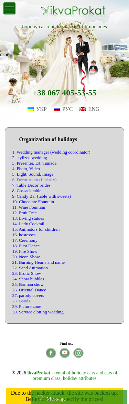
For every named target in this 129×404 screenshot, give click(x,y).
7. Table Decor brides (31, 185)
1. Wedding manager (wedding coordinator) (51, 152)
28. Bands (21, 300)
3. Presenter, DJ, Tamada (34, 163)
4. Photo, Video (26, 168)
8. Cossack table (26, 190)
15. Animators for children (36, 229)
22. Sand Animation (30, 267)
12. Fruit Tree (24, 212)
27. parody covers (28, 295)
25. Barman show (27, 284)
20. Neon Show (26, 256)
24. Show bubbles (28, 278)
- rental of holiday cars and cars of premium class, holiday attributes (72, 375)
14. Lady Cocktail (28, 223)
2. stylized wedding (29, 157)
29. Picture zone (26, 306)
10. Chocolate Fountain (33, 201)
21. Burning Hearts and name (38, 262)
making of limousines (84, 26)
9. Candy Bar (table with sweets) (41, 196)
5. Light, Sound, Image (32, 174)
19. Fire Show (24, 251)
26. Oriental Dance (29, 289)
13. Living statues (28, 218)
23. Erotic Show (26, 273)
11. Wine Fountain (28, 207)
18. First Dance (26, 245)
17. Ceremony (24, 240)
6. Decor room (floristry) (34, 179)
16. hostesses (23, 234)
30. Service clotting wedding (37, 311)
